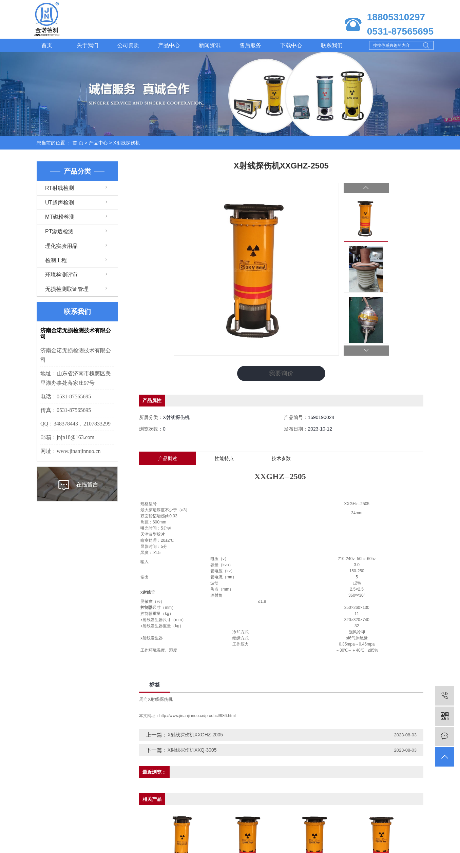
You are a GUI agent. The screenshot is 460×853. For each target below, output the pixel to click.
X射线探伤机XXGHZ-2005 (195, 734)
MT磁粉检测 (60, 217)
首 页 (78, 142)
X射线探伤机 (126, 142)
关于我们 (87, 45)
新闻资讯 (210, 45)
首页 (46, 45)
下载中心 (291, 45)
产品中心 (169, 45)
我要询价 (281, 373)
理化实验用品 (61, 246)
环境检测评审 (61, 275)
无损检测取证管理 (67, 289)
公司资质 (128, 45)
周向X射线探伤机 (156, 699)
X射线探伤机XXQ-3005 (192, 750)
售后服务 (250, 45)
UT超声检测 (59, 202)
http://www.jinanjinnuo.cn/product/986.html (197, 715)
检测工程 (56, 260)
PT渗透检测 (59, 231)
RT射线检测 (59, 188)
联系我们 (332, 45)
